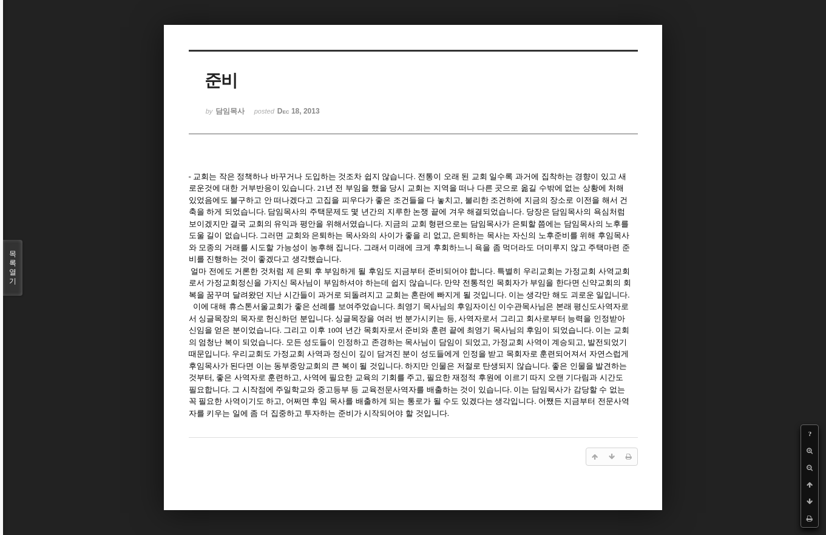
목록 (12, 268)
